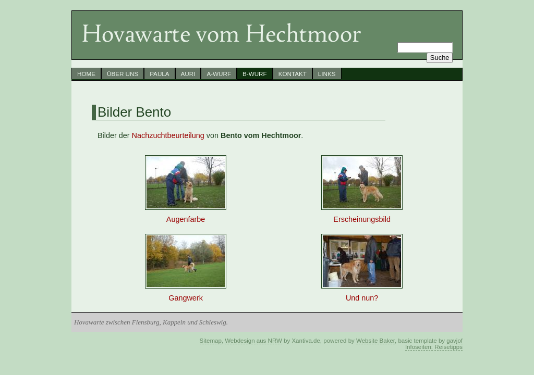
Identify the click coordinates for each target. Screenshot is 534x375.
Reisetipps (448, 347)
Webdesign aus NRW (253, 341)
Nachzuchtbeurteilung (168, 135)
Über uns (122, 73)
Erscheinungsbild (362, 215)
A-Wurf (219, 73)
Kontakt (292, 73)
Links (327, 73)
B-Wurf (254, 73)
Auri (188, 73)
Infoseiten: (419, 347)
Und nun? (362, 294)
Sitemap (211, 341)
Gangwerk (185, 294)
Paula (159, 73)
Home (86, 73)
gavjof (454, 341)
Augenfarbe (185, 215)
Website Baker (375, 341)
